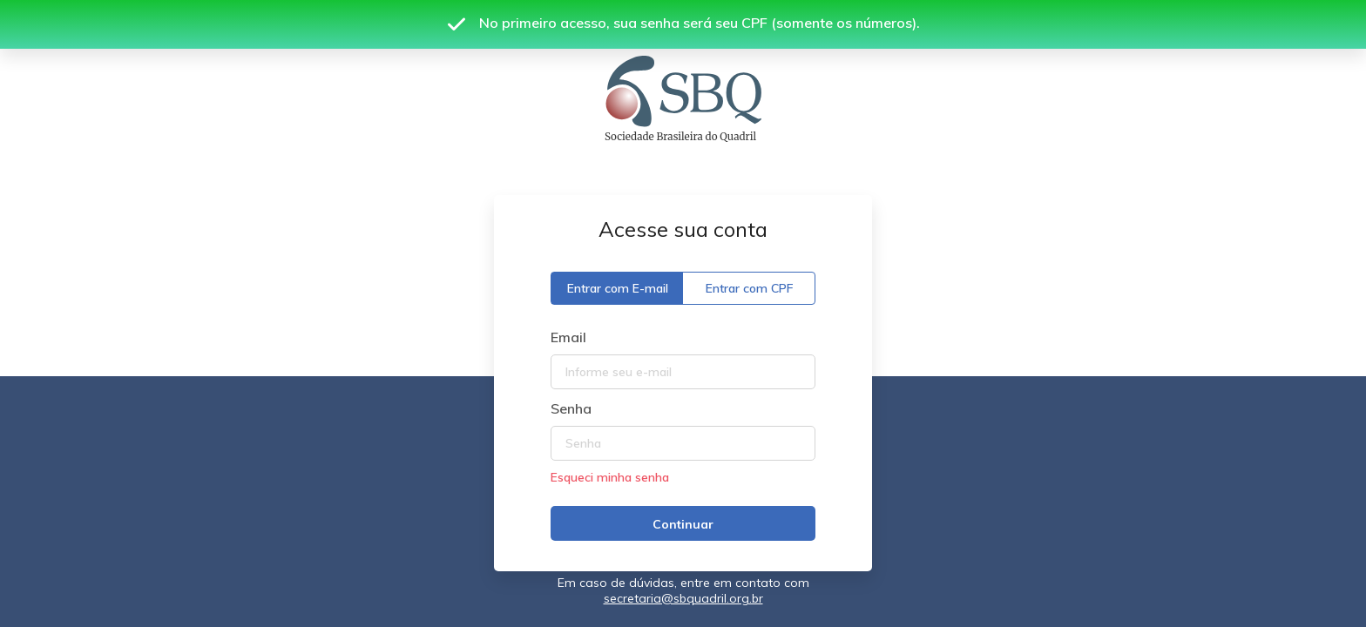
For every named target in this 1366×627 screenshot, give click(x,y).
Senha (571, 408)
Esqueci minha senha (610, 477)
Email (568, 337)
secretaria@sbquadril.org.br (683, 598)
